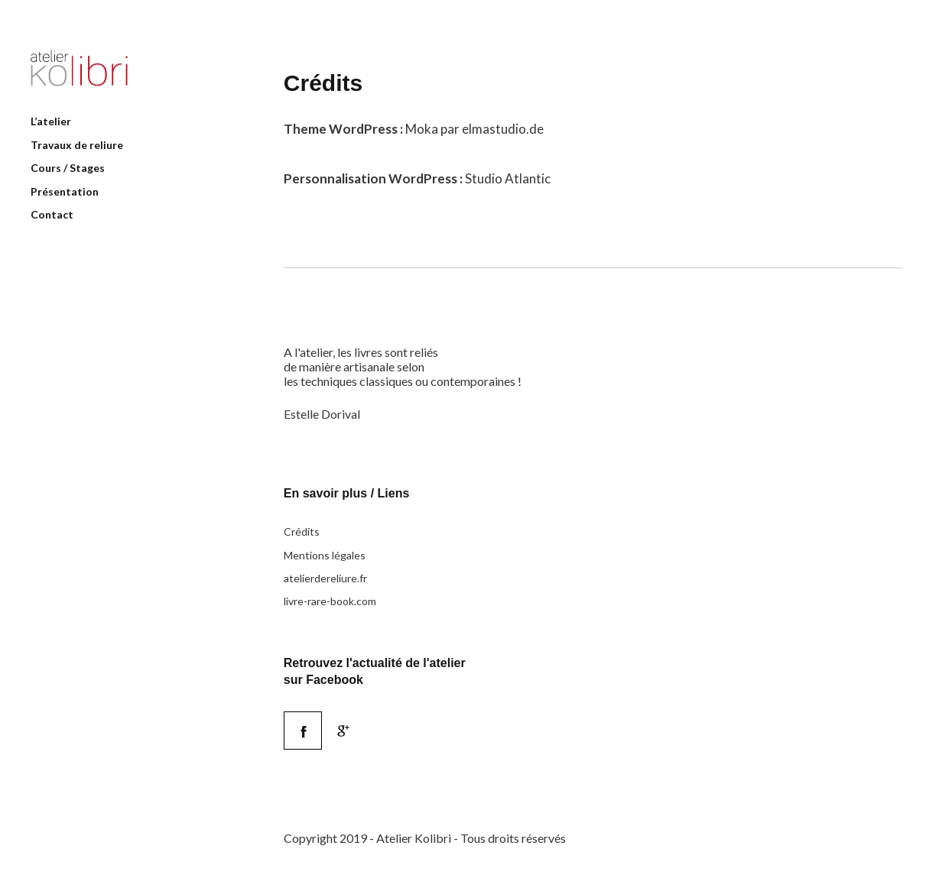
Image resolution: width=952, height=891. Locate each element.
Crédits (302, 531)
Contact (52, 214)
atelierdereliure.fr (325, 578)
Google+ (343, 730)
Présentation (65, 191)
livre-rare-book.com (330, 601)
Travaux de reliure (77, 144)
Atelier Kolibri (79, 68)
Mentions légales (325, 555)
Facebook (321, 719)
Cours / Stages (68, 167)
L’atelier (51, 121)
